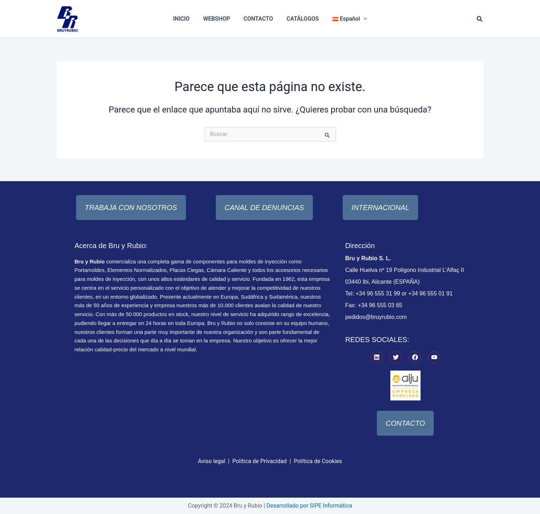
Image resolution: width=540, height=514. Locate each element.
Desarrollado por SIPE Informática (309, 505)
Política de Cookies (318, 461)
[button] (480, 19)
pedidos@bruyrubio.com (376, 317)
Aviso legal (211, 461)
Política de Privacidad (259, 461)
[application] (359, 19)
